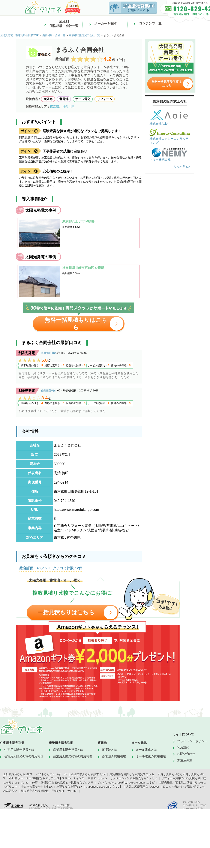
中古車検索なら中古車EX (36, 786)
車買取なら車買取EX (69, 786)
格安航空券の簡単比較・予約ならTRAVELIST (49, 791)
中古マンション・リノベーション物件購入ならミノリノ (123, 778)
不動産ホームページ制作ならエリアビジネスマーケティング (46, 778)
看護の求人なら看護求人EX (88, 774)
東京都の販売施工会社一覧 (84, 35)
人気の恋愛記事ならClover (142, 786)
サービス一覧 (62, 805)
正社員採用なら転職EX (17, 774)
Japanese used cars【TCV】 (104, 786)
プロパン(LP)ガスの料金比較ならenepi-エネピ (126, 782)
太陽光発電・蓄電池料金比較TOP (19, 35)
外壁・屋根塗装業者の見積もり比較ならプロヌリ (62, 782)
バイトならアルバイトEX (51, 774)
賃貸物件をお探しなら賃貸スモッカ (132, 774)
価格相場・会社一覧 (53, 35)
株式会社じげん (39, 805)
